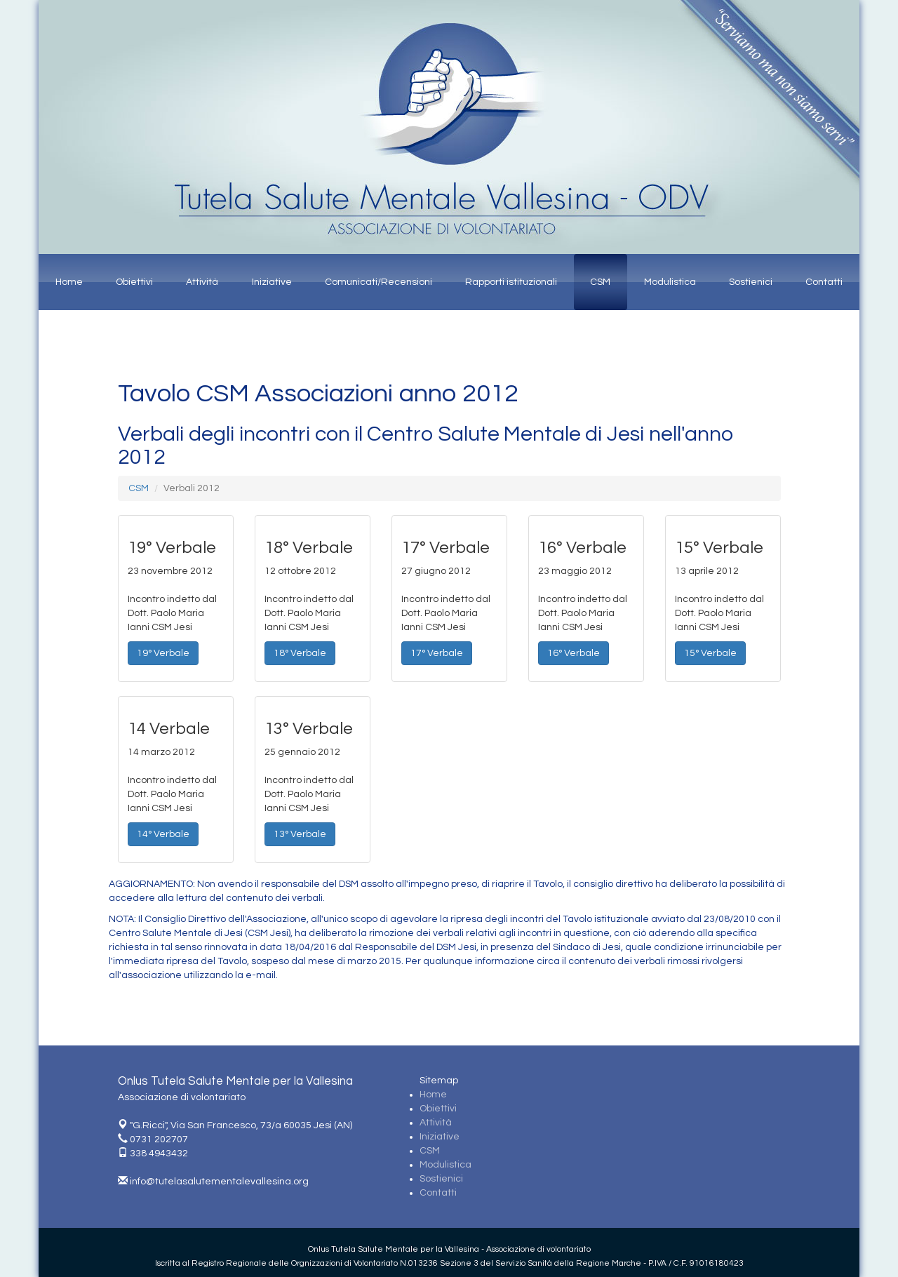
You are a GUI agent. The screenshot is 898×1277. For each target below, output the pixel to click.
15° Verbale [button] (710, 653)
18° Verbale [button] (300, 653)
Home (69, 282)
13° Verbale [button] (300, 834)
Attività (202, 282)
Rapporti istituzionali (511, 282)
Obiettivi (134, 282)
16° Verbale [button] (573, 653)
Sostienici (750, 282)
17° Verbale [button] (436, 653)
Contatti (824, 282)
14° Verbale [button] (163, 834)
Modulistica (670, 282)
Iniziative (272, 282)
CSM (600, 282)
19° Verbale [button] (163, 653)
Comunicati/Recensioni (378, 282)
